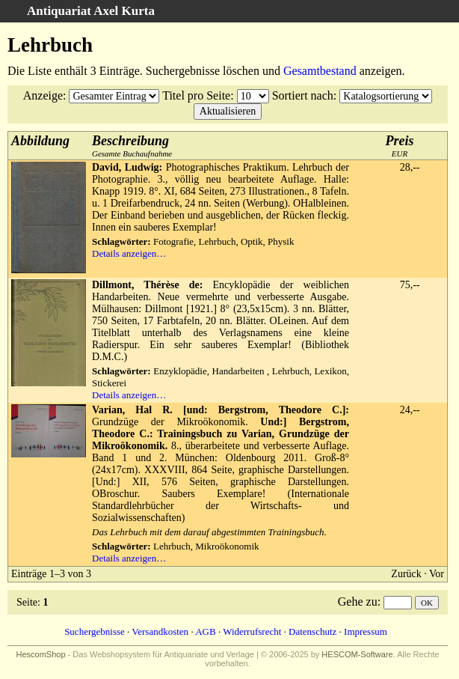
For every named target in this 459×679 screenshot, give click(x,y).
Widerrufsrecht (252, 631)
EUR (400, 145)
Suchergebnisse (94, 631)
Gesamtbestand (320, 70)
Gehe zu (358, 601)
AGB (205, 631)
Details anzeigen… (129, 253)
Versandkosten (160, 631)
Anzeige (43, 95)
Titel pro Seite (196, 95)
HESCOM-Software (356, 654)
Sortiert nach (302, 95)
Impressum (365, 631)
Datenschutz (312, 631)
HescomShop (41, 654)
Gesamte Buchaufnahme (132, 145)
